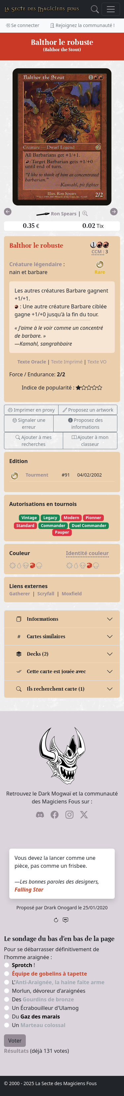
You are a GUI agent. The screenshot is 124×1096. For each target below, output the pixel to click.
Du (36, 1016)
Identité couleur (87, 553)
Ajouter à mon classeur (90, 440)
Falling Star (29, 889)
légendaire (48, 264)
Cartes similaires (40, 636)
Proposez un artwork (87, 410)
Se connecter (22, 25)
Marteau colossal (43, 1025)
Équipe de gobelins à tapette (49, 973)
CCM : (98, 251)
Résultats (16, 1050)
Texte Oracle (32, 362)
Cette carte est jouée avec (51, 671)
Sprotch (22, 965)
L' (58, 982)
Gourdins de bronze (48, 999)
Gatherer (19, 593)
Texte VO (97, 362)
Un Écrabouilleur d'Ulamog (45, 1008)
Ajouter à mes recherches (34, 440)
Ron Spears (63, 213)
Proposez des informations (85, 423)
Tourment (37, 475)
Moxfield (72, 593)
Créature (20, 264)
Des (43, 999)
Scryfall (45, 593)
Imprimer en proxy (31, 410)
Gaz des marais (40, 1016)
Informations (37, 619)
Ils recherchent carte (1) (50, 689)
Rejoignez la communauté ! (82, 25)
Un (38, 1025)
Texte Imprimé (66, 362)
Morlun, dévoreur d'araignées (48, 990)
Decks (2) (32, 654)
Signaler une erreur (28, 423)
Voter (14, 1040)
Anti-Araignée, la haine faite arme (60, 982)
